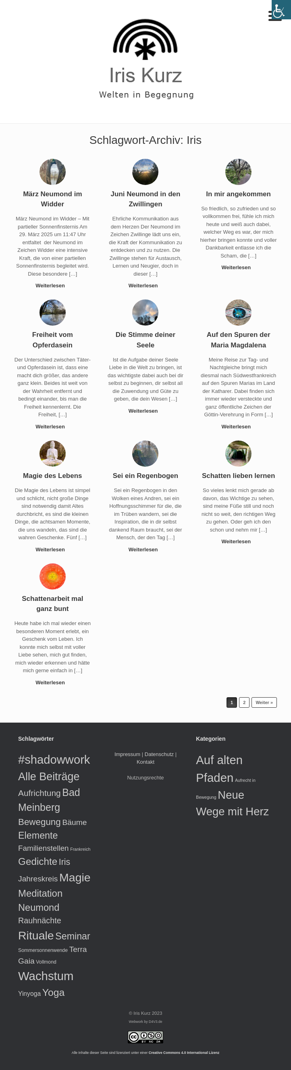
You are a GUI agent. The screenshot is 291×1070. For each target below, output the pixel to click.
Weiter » (264, 702)
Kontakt (145, 762)
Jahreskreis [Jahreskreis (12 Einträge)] (38, 879)
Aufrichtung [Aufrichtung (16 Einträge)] (39, 793)
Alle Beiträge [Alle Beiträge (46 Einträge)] (48, 777)
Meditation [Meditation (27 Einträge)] (40, 893)
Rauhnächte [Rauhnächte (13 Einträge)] (39, 920)
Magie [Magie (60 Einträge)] (75, 877)
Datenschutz (159, 754)
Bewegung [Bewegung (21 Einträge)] (39, 822)
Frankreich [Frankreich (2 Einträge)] (80, 849)
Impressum (127, 754)
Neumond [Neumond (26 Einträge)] (38, 907)
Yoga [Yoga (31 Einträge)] (53, 992)
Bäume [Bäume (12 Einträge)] (74, 822)
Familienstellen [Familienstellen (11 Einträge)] (43, 848)
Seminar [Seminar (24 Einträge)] (72, 936)
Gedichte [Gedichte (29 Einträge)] (37, 861)
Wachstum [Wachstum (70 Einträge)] (45, 976)
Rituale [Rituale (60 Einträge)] (36, 935)
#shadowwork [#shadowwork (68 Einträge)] (54, 759)
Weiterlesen (52, 286)
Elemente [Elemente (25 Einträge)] (38, 835)
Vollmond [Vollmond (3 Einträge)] (46, 962)
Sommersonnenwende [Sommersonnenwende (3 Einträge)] (43, 950)
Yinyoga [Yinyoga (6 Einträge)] (29, 993)
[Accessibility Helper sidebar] (281, 9)
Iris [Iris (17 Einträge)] (64, 862)
